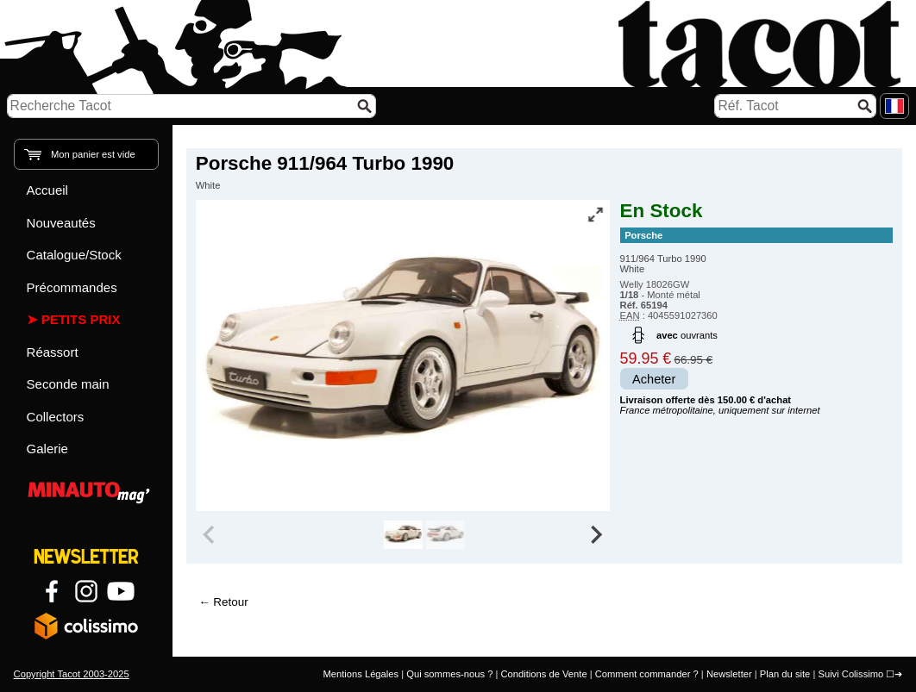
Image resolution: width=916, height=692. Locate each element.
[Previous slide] (210, 535)
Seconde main (68, 384)
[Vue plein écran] (595, 214)
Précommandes (72, 287)
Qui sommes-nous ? (449, 674)
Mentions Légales (360, 674)
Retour (230, 601)
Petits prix (81, 319)
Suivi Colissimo (850, 674)
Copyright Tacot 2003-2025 (71, 674)
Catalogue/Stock (74, 254)
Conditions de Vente (543, 674)
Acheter (653, 379)
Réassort (52, 352)
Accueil (47, 190)
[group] (403, 535)
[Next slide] (596, 535)
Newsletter (729, 674)
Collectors (56, 416)
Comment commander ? (647, 674)
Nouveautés (61, 222)
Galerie (47, 448)
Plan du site (785, 674)
